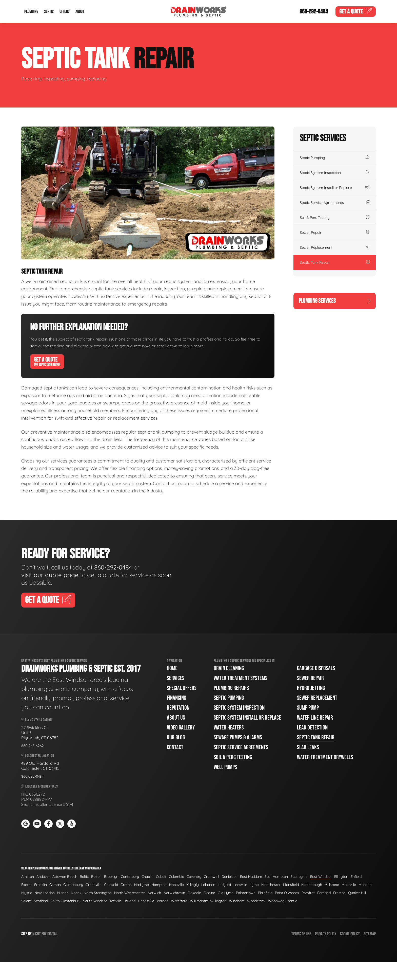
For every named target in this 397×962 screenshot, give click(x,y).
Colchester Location (37, 756)
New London (44, 892)
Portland (324, 892)
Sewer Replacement (334, 247)
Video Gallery (181, 727)
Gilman (55, 884)
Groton (126, 884)
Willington (218, 901)
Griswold (111, 884)
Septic (49, 11)
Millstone (332, 884)
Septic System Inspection (334, 172)
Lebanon (208, 884)
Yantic (292, 901)
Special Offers (181, 688)
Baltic (84, 876)
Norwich (154, 892)
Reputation (178, 707)
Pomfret (308, 892)
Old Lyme (225, 892)
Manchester (271, 884)
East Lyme (299, 876)
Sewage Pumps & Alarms (238, 737)
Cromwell (211, 876)
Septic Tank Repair (334, 262)
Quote (355, 11)
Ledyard (224, 884)
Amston (27, 876)
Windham (237, 901)
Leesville (240, 884)
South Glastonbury (65, 901)
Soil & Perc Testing (334, 217)
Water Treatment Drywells (325, 757)
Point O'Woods (287, 892)
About (79, 11)
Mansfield (291, 884)
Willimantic (199, 901)
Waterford (179, 901)
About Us (176, 717)
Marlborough (311, 884)
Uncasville (146, 901)
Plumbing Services (335, 301)
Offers (64, 11)
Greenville (94, 884)
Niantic (62, 892)
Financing (176, 698)
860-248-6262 (32, 745)
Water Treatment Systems (240, 678)
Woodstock (256, 901)
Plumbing (31, 11)
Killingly (192, 884)
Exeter (26, 884)
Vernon (162, 901)
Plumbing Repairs (231, 688)
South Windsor (95, 901)
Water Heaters (229, 727)
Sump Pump (308, 707)
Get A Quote (47, 361)
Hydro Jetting (311, 688)
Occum (209, 892)
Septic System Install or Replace (334, 187)
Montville (349, 884)
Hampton (159, 884)
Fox (44, 934)
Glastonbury (73, 884)
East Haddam (251, 876)
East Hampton (276, 876)
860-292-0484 (314, 11)
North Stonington (98, 892)
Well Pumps (225, 767)
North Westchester (129, 892)
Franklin (40, 884)
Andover (43, 876)
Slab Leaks (308, 747)
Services (175, 678)
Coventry (194, 876)
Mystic (26, 892)
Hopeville (176, 884)
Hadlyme (141, 884)
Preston (339, 892)
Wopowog (276, 901)
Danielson (229, 876)
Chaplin (147, 876)
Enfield (356, 876)
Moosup (365, 884)
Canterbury (130, 876)
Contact (175, 747)
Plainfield (265, 892)
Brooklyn (111, 876)
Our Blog (176, 737)
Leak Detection (312, 727)
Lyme (254, 884)
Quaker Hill (357, 892)
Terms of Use (301, 934)
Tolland (129, 901)
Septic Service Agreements (334, 202)
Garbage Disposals (316, 668)
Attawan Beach (64, 876)
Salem (26, 901)
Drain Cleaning (229, 668)
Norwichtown (174, 892)
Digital (52, 934)
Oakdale (194, 892)
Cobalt (161, 876)
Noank (76, 892)
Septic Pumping (334, 157)
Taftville (115, 901)
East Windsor (321, 876)
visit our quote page (49, 575)
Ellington (341, 876)
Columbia (176, 876)
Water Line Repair (315, 717)
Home (172, 668)
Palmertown (245, 892)
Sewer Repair (334, 232)
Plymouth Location (36, 720)
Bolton (96, 876)
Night (36, 934)
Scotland (41, 901)
